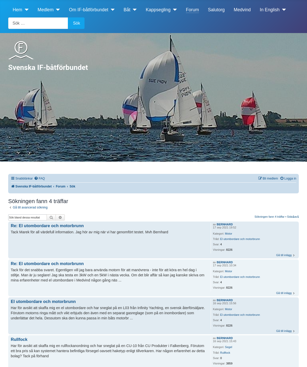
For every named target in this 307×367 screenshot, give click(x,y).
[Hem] (25, 9)
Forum (192, 9)
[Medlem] (57, 9)
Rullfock (225, 352)
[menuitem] (39, 178)
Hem (17, 9)
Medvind (242, 9)
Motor (228, 233)
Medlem (46, 9)
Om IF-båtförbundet (88, 9)
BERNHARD (225, 224)
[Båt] (133, 9)
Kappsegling (158, 9)
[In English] (283, 9)
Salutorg (216, 9)
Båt (127, 9)
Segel (228, 347)
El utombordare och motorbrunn (240, 238)
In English (270, 9)
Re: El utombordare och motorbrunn (47, 225)
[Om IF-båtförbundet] (111, 9)
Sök (76, 23)
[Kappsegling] (174, 9)
